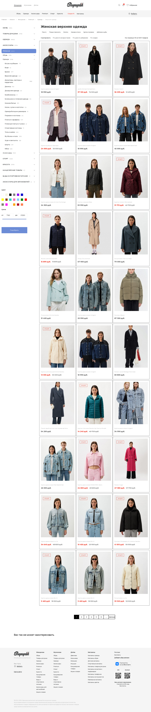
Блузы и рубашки (11, 63)
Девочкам (74, 655)
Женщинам (18, 5)
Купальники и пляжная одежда (16, 99)
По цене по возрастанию (61, 38)
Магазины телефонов (95, 674)
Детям (36, 5)
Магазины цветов (93, 682)
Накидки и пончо (76, 32)
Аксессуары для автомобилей (16, 182)
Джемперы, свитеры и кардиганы (13, 81)
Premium (31, 19)
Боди (7, 67)
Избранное (133, 5)
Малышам (74, 661)
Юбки (7, 149)
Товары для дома (10, 34)
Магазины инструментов (96, 676)
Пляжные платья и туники (15, 124)
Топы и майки (10, 132)
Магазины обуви (93, 658)
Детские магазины (94, 661)
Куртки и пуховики (89, 32)
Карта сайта (18, 672)
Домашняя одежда (12, 91)
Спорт (5, 159)
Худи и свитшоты (11, 140)
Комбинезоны (10, 95)
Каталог (12, 19)
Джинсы (8, 86)
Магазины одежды (94, 655)
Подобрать (14, 230)
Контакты (117, 655)
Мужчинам (27, 5)
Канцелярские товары (12, 170)
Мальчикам (74, 658)
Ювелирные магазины (95, 679)
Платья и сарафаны (12, 120)
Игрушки (73, 663)
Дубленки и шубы (102, 32)
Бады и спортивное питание (15, 176)
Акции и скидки (41, 691)
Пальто (44, 32)
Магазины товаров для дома (97, 666)
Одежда (39, 19)
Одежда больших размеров (15, 111)
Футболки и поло (11, 136)
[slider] (2, 220)
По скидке (94, 38)
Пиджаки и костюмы (12, 115)
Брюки (7, 72)
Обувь (5, 28)
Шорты (7, 145)
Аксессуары (8, 45)
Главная (4, 19)
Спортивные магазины (95, 663)
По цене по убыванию (80, 38)
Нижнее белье (10, 103)
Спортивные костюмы (13, 128)
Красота (6, 164)
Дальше (111, 617)
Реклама (117, 652)
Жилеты (65, 32)
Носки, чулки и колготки (14, 107)
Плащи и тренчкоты (55, 32)
